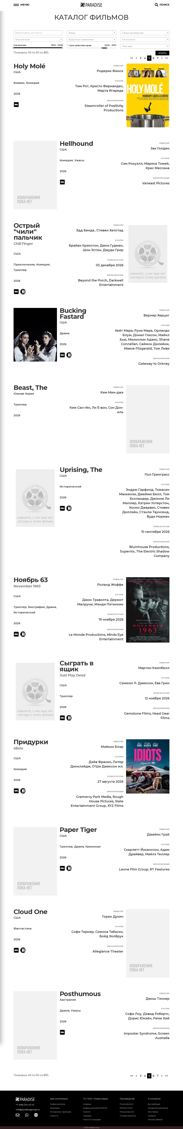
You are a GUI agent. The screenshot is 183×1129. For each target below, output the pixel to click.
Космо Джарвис (142, 507)
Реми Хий (161, 1018)
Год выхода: (38, 45)
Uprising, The (81, 470)
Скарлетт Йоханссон (141, 850)
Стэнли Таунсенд (154, 512)
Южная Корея (24, 393)
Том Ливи (161, 348)
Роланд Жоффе (110, 585)
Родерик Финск (110, 71)
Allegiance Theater (107, 951)
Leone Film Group (133, 869)
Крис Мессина (157, 168)
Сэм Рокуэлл (132, 163)
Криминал (93, 846)
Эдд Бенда (85, 230)
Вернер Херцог (156, 315)
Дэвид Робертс (156, 1014)
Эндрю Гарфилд (139, 490)
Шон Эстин (92, 250)
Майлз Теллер (157, 854)
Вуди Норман (158, 516)
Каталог (87, 1112)
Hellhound (76, 143)
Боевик (19, 83)
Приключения (24, 264)
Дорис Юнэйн (140, 1018)
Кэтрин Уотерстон (153, 503)
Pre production (126, 1104)
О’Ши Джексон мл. (107, 766)
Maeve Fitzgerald (138, 348)
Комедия (32, 83)
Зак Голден (160, 148)
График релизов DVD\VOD (95, 1108)
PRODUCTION (126, 1108)
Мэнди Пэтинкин (108, 604)
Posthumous (80, 994)
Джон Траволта (95, 600)
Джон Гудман (111, 245)
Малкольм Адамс (143, 339)
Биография (36, 607)
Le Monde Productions (87, 635)
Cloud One (30, 912)
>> (166, 58)
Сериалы (87, 1116)
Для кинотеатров (59, 1099)
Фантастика (22, 928)
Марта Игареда (110, 91)
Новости (54, 1116)
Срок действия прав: (91, 45)
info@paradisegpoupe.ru (28, 1109)
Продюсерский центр (158, 1108)
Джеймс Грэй (158, 834)
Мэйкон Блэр (112, 747)
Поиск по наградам (92, 1119)
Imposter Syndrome (140, 1033)
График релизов (57, 1104)
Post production (127, 1112)
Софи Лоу (133, 1014)
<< (131, 58)
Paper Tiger (78, 830)
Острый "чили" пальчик (28, 231)
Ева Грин (162, 683)
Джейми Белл (149, 494)
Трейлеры (55, 1108)
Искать (162, 53)
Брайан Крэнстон (83, 245)
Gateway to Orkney (153, 364)
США (17, 72)
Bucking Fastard (73, 313)
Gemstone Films (137, 713)
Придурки (31, 742)
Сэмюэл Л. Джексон (136, 683)
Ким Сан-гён (80, 408)
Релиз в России (115, 260)
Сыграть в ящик (76, 666)
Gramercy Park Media (93, 797)
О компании (154, 1099)
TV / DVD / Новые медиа (95, 1099)
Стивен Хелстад (109, 230)
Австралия (68, 999)
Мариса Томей (156, 163)
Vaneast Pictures (155, 183)
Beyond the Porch (92, 280)
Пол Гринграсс (157, 474)
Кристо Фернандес (106, 86)
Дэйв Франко (100, 762)
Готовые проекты (128, 1116)
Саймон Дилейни (154, 344)
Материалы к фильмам (60, 1112)
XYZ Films (115, 806)
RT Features (159, 869)
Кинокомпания (115, 101)
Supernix (127, 551)
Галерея (152, 1116)
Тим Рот (82, 86)
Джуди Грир (113, 250)
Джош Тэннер (157, 999)
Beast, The (30, 387)
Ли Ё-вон (99, 408)
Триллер (20, 270)
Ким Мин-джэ (111, 392)
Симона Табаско (109, 932)
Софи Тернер (82, 932)
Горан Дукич (112, 916)
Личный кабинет (155, 1119)
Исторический (70, 486)
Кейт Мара (124, 330)
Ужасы (79, 160)
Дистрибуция (154, 1104)
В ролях (119, 81)
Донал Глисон (145, 335)
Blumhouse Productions (149, 547)
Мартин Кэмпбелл (153, 668)
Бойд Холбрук (111, 936)
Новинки (87, 1104)
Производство (127, 1099)
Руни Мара (143, 330)
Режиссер (118, 66)
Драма (64, 333)
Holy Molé (29, 66)
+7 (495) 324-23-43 (25, 1104)
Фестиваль (153, 1112)
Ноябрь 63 (31, 580)
